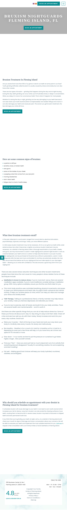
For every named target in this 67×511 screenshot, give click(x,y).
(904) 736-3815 (56, 481)
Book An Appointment (33, 28)
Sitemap (33, 501)
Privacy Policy (33, 497)
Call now (59, 424)
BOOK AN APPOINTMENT (48, 3)
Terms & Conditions (33, 499)
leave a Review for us (13, 500)
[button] (2, 258)
